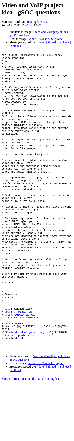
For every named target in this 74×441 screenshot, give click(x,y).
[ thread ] (52, 42)
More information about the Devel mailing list (30, 437)
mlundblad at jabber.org (26, 388)
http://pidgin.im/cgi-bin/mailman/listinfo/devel (21, 368)
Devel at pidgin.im (18, 363)
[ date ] (41, 42)
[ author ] (15, 45)
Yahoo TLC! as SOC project (45, 38)
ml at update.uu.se (37, 21)
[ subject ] (64, 42)
